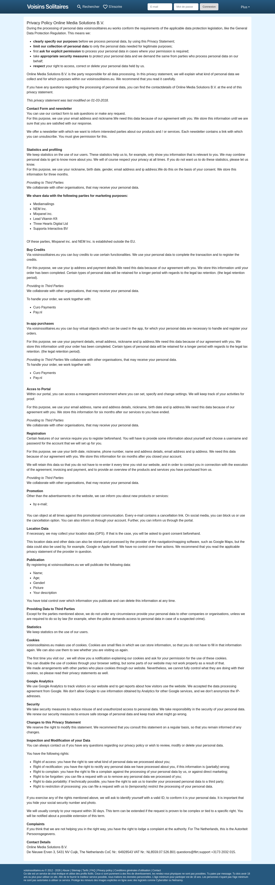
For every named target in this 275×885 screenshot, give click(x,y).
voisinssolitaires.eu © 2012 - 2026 (42, 870)
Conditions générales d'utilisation (132, 870)
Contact (156, 870)
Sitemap (75, 870)
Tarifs (85, 870)
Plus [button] (244, 7)
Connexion (209, 6)
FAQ (92, 870)
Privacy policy (104, 870)
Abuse (65, 870)
